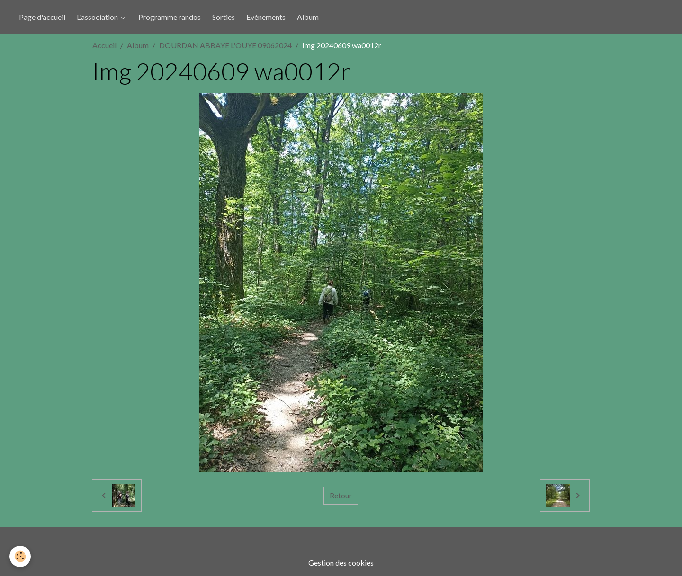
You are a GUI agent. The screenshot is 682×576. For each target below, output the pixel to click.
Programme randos (169, 16)
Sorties (223, 16)
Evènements (266, 16)
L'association (98, 16)
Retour (341, 495)
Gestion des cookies (341, 562)
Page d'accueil (42, 16)
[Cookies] (20, 556)
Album (308, 16)
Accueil (104, 45)
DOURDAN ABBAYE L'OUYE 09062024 (225, 45)
